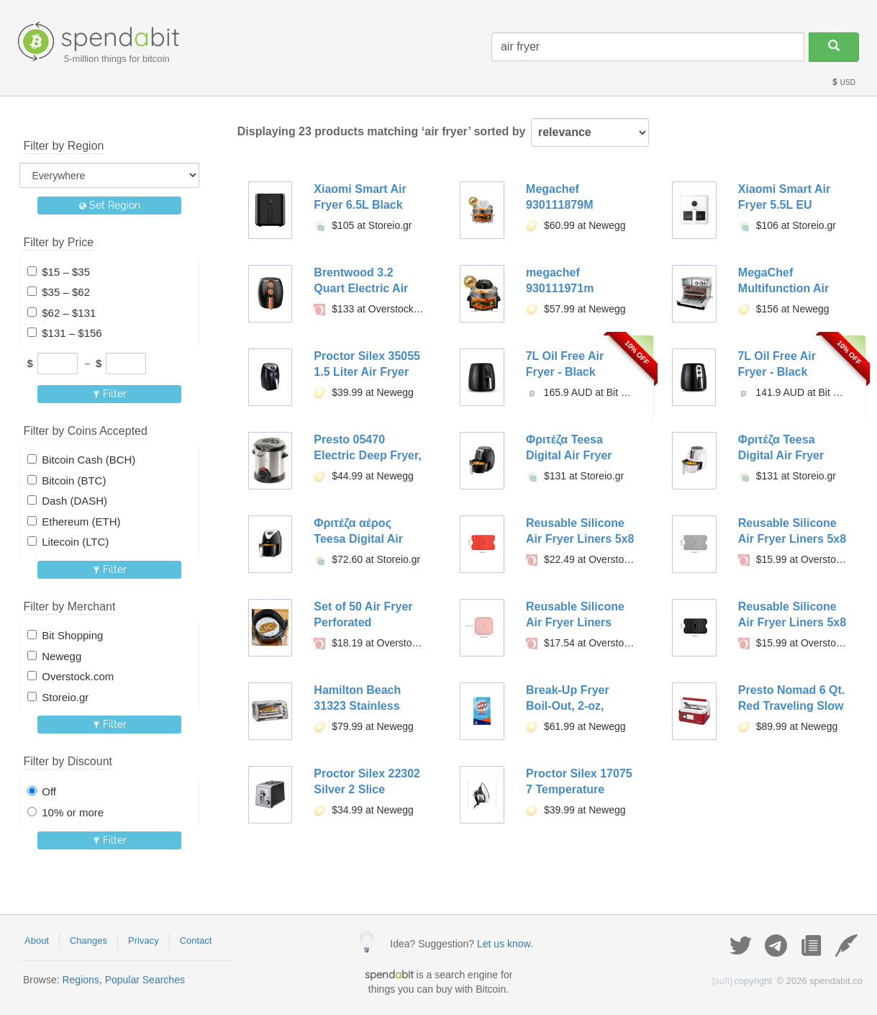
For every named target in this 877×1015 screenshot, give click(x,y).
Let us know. (505, 943)
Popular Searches (145, 979)
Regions (80, 979)
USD (843, 82)
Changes (88, 940)
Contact (196, 940)
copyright (742, 980)
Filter (110, 394)
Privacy (143, 940)
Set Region (109, 205)
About (36, 940)
